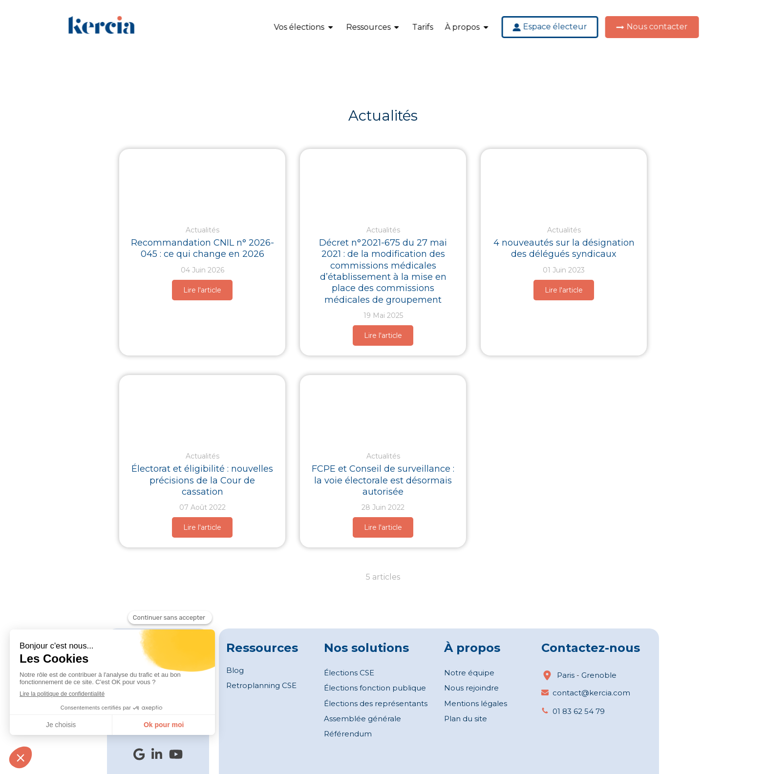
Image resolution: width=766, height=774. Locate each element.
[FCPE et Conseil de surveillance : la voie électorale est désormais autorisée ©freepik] (383, 408)
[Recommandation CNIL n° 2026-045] (202, 182)
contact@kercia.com (591, 692)
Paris (565, 675)
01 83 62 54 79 (579, 711)
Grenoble (599, 675)
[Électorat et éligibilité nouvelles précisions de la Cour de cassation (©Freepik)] (202, 408)
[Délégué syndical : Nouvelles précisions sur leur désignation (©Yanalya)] (564, 182)
